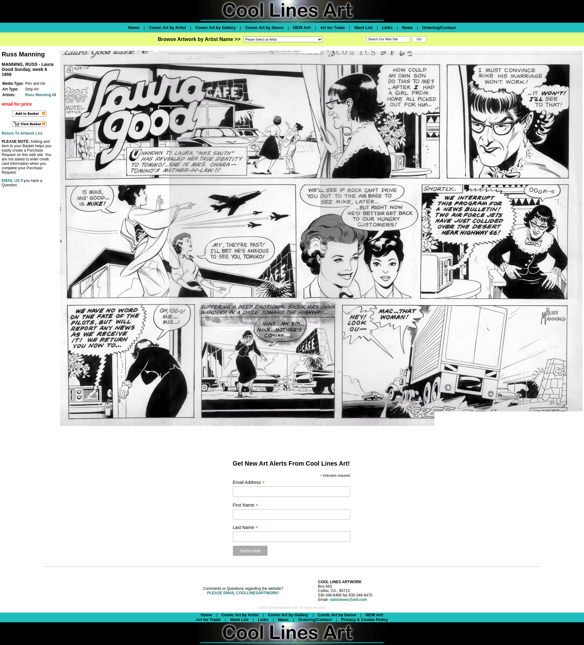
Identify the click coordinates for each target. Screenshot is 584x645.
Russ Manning (38, 95)
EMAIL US (11, 180)
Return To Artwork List (22, 133)
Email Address (249, 482)
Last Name (245, 528)
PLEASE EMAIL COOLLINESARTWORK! (243, 593)
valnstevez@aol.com (348, 599)
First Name (245, 505)
